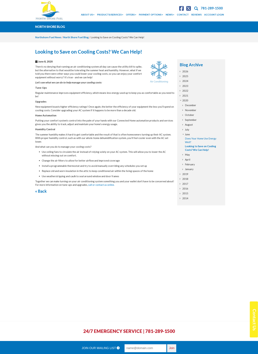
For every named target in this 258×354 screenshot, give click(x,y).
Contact (183, 14)
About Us (87, 14)
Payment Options (151, 14)
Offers (131, 14)
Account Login (214, 14)
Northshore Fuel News (48, 37)
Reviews (196, 14)
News (170, 14)
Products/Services (110, 14)
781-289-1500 (212, 8)
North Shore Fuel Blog (76, 37)
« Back (41, 191)
